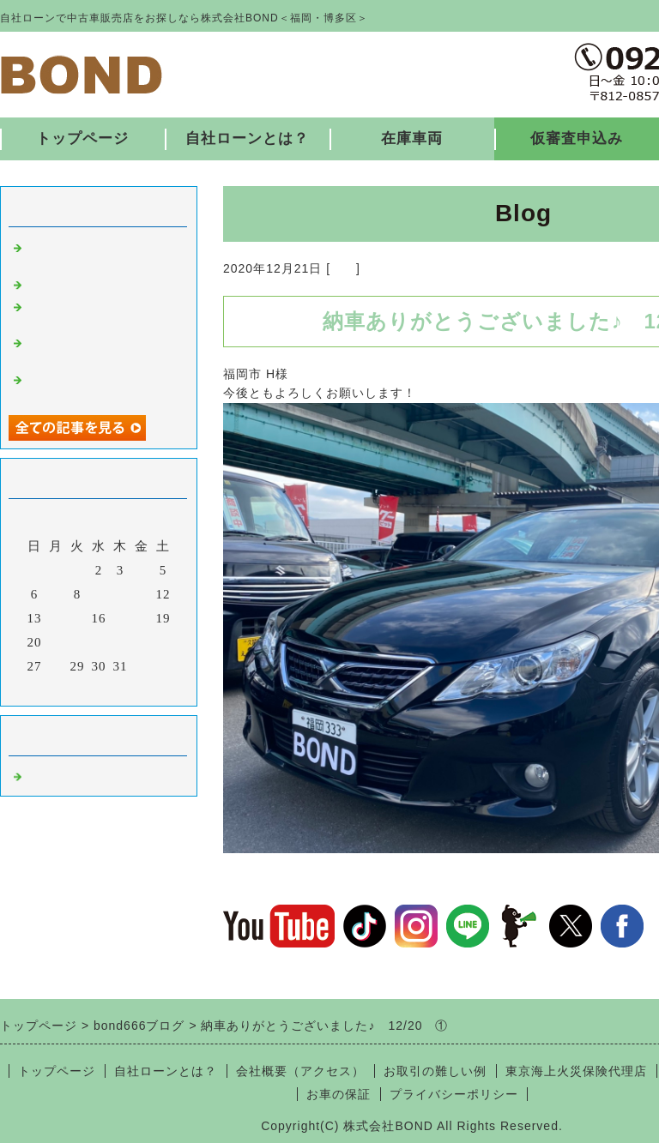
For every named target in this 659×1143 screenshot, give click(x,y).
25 (142, 642)
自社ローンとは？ (247, 138)
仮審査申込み (576, 138)
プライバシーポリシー (454, 1094)
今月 (98, 688)
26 (163, 642)
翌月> (134, 688)
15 (77, 618)
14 (56, 618)
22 (77, 642)
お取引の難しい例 (435, 1071)
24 (120, 642)
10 (120, 594)
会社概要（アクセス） (300, 1071)
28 (56, 666)
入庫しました (67, 283)
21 (56, 642)
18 (142, 618)
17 (120, 618)
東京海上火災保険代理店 (576, 1071)
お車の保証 (338, 1094)
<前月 (63, 688)
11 (141, 594)
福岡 (343, 268)
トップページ (82, 138)
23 (99, 642)
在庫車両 (412, 138)
